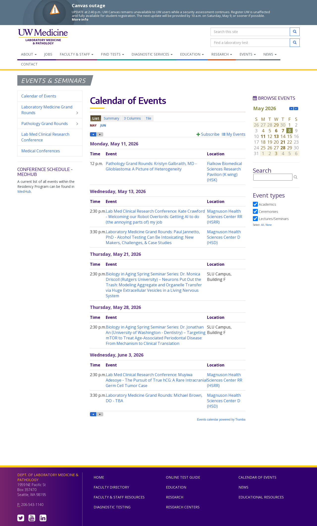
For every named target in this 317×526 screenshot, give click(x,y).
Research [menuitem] (221, 54)
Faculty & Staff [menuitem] (76, 54)
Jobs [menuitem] (48, 54)
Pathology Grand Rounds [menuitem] (50, 124)
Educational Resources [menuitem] (261, 497)
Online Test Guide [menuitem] (183, 477)
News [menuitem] (270, 54)
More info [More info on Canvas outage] (80, 19)
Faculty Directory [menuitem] (111, 487)
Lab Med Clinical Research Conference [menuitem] (45, 137)
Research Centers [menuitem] (183, 507)
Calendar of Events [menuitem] (38, 96)
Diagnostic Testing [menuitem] (112, 507)
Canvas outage (88, 5)
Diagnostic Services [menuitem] (152, 54)
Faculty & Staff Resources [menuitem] (119, 497)
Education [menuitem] (192, 54)
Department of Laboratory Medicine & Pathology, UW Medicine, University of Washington (42, 37)
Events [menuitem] (247, 54)
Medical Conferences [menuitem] (40, 151)
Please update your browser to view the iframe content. (167, 118)
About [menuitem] (29, 54)
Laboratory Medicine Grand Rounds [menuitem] (50, 110)
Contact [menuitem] (29, 64)
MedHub (24, 191)
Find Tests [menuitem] (112, 54)
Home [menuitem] (99, 477)
